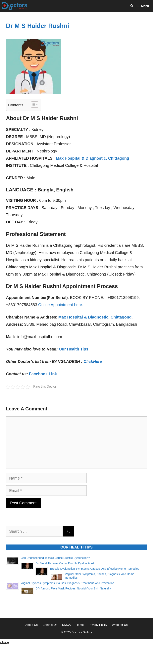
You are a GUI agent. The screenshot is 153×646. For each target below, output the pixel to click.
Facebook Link (43, 374)
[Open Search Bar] (132, 6)
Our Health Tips (73, 349)
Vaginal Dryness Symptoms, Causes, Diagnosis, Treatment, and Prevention (67, 583)
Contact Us (49, 624)
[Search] (68, 531)
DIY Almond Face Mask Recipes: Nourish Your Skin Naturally (73, 588)
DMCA (66, 624)
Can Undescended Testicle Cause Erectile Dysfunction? (55, 557)
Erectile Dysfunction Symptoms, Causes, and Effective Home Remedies (94, 568)
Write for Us (120, 624)
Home (80, 624)
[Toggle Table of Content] (32, 104)
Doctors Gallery (81, 632)
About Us (31, 624)
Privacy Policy (97, 624)
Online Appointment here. (60, 305)
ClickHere (92, 361)
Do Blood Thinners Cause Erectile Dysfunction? (64, 563)
